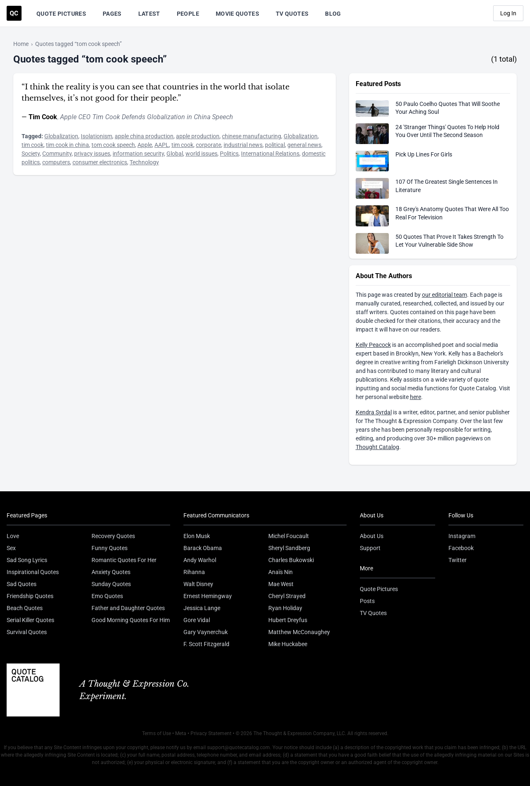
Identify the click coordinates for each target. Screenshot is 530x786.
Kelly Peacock (373, 344)
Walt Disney (198, 584)
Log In (508, 13)
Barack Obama (202, 548)
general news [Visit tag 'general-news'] (304, 145)
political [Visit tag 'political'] (275, 145)
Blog (333, 13)
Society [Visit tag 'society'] (31, 153)
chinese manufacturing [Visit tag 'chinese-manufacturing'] (251, 136)
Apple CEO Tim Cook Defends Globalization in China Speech (146, 117)
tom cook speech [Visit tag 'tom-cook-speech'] (113, 145)
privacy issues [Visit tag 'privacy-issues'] (92, 153)
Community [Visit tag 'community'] (57, 153)
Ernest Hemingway (207, 596)
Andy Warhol (199, 560)
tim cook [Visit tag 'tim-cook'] (32, 145)
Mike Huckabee (287, 644)
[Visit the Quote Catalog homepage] (14, 13)
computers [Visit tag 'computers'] (56, 162)
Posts (367, 601)
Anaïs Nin (280, 572)
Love (13, 536)
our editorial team (444, 294)
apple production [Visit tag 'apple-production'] (197, 136)
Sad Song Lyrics (27, 560)
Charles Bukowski (291, 560)
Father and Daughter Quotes (128, 608)
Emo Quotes (107, 596)
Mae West (281, 584)
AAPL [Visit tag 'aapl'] (161, 145)
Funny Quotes (110, 548)
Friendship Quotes (30, 596)
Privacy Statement (210, 733)
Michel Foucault (288, 536)
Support (370, 548)
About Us (371, 536)
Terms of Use (156, 733)
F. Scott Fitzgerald (206, 644)
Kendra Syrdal (374, 412)
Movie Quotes (237, 13)
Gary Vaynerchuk (205, 632)
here (415, 397)
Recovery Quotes (113, 536)
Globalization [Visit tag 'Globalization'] (61, 136)
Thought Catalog (377, 447)
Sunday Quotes (111, 584)
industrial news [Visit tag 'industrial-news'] (243, 145)
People (188, 13)
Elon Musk (196, 536)
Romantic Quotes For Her (124, 560)
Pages (112, 13)
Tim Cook (43, 117)
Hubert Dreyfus (287, 620)
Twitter (457, 560)
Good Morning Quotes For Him (131, 620)
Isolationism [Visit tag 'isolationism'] (96, 136)
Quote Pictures (61, 13)
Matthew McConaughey (299, 632)
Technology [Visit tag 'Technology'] (144, 162)
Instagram (461, 536)
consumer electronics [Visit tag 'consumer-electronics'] (99, 162)
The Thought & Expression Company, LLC (299, 733)
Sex (11, 548)
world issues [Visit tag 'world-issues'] (201, 153)
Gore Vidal (196, 620)
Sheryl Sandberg (289, 548)
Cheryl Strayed (287, 596)
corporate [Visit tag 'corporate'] (208, 145)
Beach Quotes (25, 608)
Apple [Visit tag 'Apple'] (144, 145)
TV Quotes (292, 13)
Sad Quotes (21, 584)
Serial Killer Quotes (30, 620)
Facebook (461, 548)
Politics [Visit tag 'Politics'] (229, 153)
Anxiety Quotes (111, 572)
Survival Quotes (27, 632)
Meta (180, 733)
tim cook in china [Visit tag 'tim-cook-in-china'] (67, 145)
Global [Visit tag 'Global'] (174, 153)
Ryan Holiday (285, 608)
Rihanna (194, 572)
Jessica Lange (201, 608)
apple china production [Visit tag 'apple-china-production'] (144, 136)
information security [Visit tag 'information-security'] (138, 153)
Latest (149, 13)
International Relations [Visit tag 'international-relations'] (270, 153)
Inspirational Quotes (33, 572)
